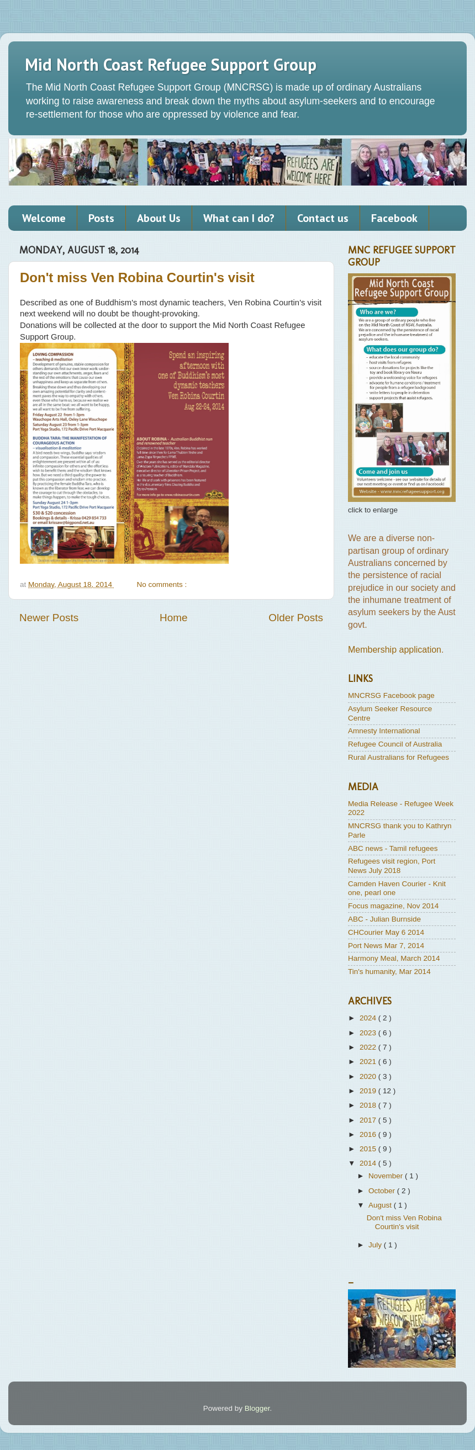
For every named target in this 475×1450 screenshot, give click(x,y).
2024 (369, 1018)
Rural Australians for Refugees (398, 757)
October (382, 1191)
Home (173, 617)
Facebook (394, 218)
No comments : (162, 584)
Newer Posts (48, 617)
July (376, 1245)
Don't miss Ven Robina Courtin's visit (137, 277)
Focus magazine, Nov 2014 (393, 906)
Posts (101, 218)
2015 (369, 1149)
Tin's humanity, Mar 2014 (389, 971)
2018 (369, 1105)
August (381, 1205)
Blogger (257, 1408)
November (386, 1176)
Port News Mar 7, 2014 (386, 945)
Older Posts (295, 617)
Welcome (44, 218)
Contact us (323, 218)
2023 (369, 1033)
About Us (159, 218)
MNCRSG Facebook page (391, 695)
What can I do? (239, 218)
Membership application (394, 649)
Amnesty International (384, 731)
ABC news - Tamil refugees (393, 848)
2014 (369, 1163)
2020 (369, 1076)
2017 (369, 1120)
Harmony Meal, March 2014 (394, 958)
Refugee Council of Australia (395, 744)
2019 (369, 1091)
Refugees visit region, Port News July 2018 (391, 865)
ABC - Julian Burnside (384, 919)
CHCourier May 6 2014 (386, 932)
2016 (369, 1134)
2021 (369, 1061)
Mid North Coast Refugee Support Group (170, 64)
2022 (369, 1047)
